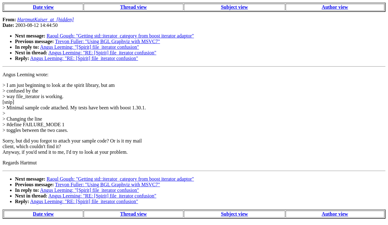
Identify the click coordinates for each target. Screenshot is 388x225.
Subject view (234, 7)
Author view (335, 7)
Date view (43, 7)
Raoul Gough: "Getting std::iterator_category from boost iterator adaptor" (120, 35)
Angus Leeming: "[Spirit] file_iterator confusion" (89, 47)
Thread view (133, 7)
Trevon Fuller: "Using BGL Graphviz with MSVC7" (107, 41)
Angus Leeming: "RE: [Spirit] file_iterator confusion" (102, 52)
